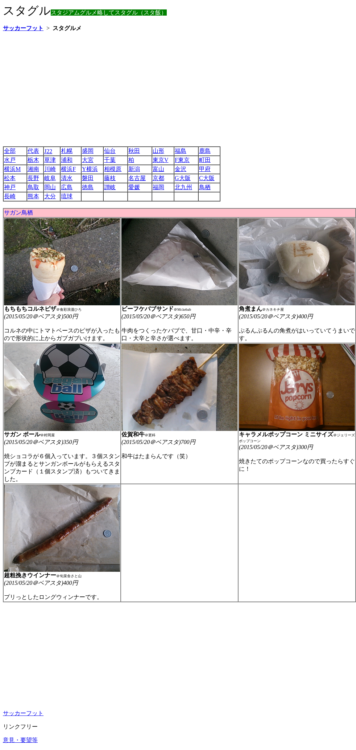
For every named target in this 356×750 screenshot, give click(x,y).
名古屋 (137, 178)
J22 (48, 151)
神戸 (10, 187)
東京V (161, 160)
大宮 (88, 160)
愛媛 (134, 187)
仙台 (110, 151)
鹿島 (205, 151)
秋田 (134, 151)
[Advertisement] (107, 89)
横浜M (12, 169)
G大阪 (183, 178)
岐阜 (50, 178)
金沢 (180, 169)
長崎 (10, 196)
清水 (67, 178)
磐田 (88, 178)
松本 (10, 178)
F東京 (182, 160)
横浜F (68, 169)
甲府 (205, 169)
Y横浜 (90, 169)
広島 (67, 187)
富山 (158, 169)
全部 (10, 151)
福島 (180, 151)
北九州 (183, 187)
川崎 (50, 169)
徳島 (88, 187)
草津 (50, 160)
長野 (33, 178)
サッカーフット (23, 713)
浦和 (67, 160)
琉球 (67, 196)
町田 (205, 160)
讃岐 (110, 187)
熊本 (33, 196)
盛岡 (88, 151)
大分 (50, 196)
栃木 (33, 160)
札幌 (67, 151)
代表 (33, 151)
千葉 (110, 160)
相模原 (112, 169)
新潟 (134, 169)
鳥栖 (205, 187)
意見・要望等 (20, 740)
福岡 (158, 187)
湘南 (33, 169)
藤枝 (110, 178)
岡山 (50, 187)
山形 (158, 151)
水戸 (10, 160)
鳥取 (33, 187)
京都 (158, 178)
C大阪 (207, 178)
